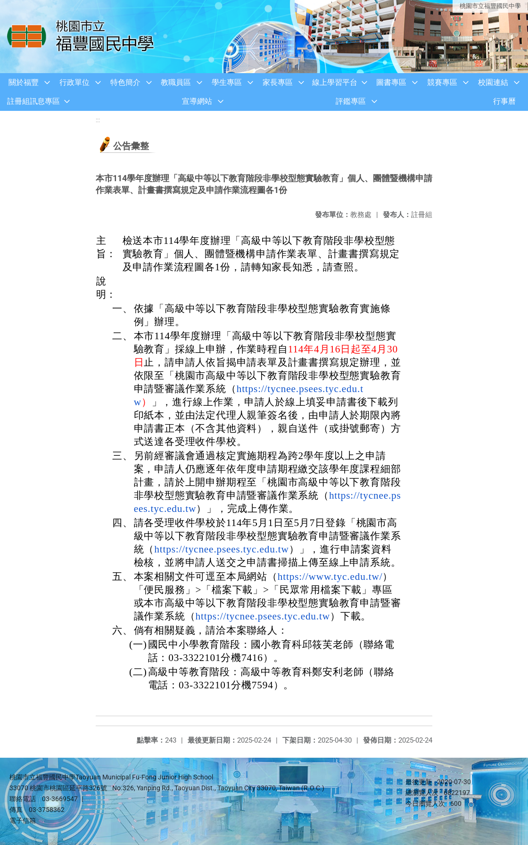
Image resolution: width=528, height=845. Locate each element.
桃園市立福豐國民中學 (490, 5)
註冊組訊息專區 (33, 101)
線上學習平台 (334, 82)
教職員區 (176, 82)
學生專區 (227, 82)
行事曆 (504, 101)
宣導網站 (197, 101)
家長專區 (278, 82)
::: (98, 120)
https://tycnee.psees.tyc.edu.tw (221, 549)
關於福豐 (23, 82)
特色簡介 (125, 82)
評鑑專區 (351, 101)
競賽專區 (442, 82)
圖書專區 (391, 82)
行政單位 (74, 82)
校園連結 (493, 82)
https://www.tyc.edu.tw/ (330, 576)
